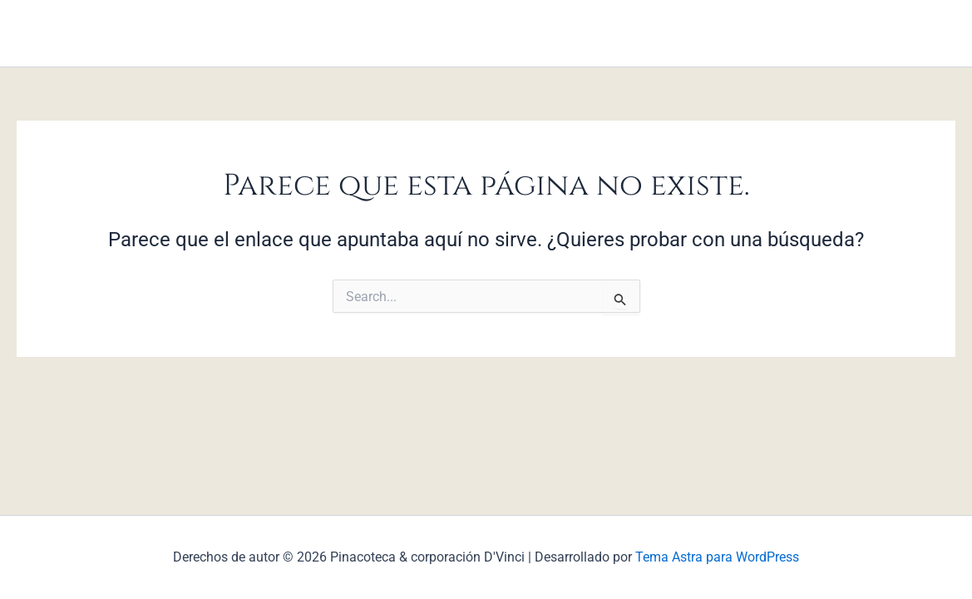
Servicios (518, 33)
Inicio (349, 33)
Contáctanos (609, 33)
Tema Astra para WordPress (717, 557)
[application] (365, 33)
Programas (431, 33)
